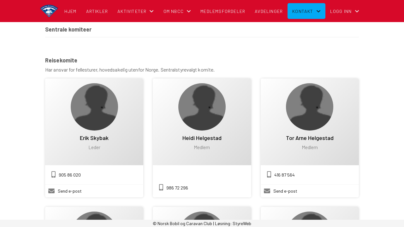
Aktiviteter (135, 11)
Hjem (70, 11)
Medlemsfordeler (222, 11)
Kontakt (306, 11)
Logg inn (344, 11)
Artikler (97, 11)
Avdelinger (269, 11)
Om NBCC (177, 11)
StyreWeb (242, 223)
